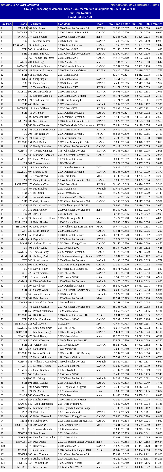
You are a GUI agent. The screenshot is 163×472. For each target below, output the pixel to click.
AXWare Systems (27, 4)
